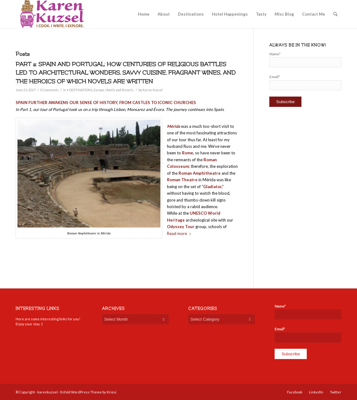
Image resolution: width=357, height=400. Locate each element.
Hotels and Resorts (119, 90)
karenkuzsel (47, 392)
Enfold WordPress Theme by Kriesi (88, 392)
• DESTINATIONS (79, 90)
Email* (305, 82)
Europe (99, 90)
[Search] (335, 14)
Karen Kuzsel (153, 90)
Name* (305, 59)
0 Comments (49, 90)
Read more (180, 233)
